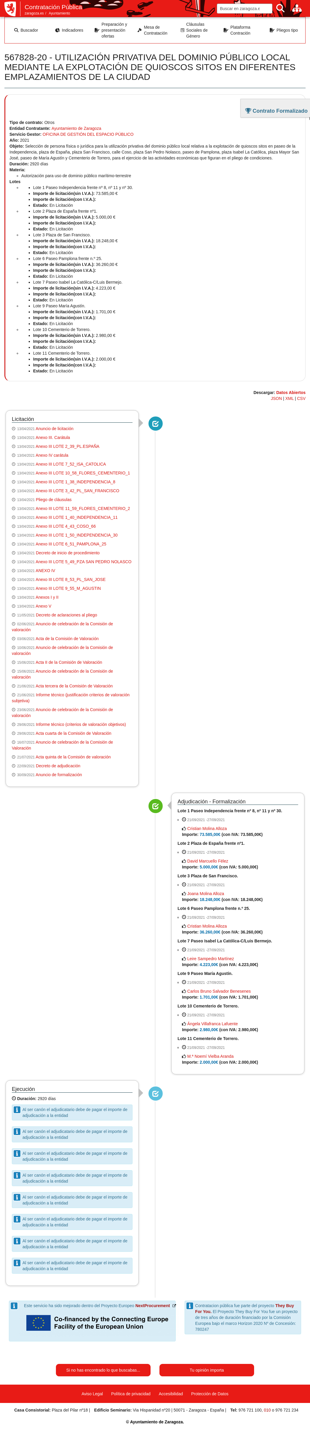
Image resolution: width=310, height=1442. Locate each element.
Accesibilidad (171, 1393)
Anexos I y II (47, 597)
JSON (276, 398)
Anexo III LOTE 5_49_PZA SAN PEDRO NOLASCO (84, 561)
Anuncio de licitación (55, 428)
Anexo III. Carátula (53, 437)
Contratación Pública (53, 7)
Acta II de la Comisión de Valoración (69, 662)
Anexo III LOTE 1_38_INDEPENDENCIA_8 (75, 481)
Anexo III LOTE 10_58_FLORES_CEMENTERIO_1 (83, 473)
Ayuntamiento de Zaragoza (76, 128)
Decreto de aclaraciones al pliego (66, 615)
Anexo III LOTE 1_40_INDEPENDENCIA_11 (77, 517)
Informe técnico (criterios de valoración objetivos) (81, 724)
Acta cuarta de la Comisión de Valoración (74, 733)
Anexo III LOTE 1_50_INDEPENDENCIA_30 (77, 535)
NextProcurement (152, 1305)
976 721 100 (249, 1410)
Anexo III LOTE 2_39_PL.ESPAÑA (67, 446)
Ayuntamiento (59, 13)
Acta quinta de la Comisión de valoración (73, 757)
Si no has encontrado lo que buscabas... (103, 1370)
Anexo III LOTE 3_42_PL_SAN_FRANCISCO (77, 490)
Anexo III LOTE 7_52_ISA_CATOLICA (71, 464)
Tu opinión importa (207, 1370)
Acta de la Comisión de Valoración (67, 638)
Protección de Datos (209, 1393)
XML (289, 398)
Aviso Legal (92, 1393)
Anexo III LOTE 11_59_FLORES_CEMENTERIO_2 (83, 508)
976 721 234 (286, 1410)
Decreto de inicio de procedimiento (68, 552)
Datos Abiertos (291, 392)
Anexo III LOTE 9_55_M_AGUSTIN (68, 588)
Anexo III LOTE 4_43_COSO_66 (66, 526)
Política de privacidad (131, 1393)
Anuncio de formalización (59, 774)
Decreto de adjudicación (58, 765)
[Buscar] (280, 8)
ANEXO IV (45, 570)
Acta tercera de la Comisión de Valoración (74, 686)
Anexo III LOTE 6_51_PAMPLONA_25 (71, 544)
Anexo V (43, 606)
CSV (301, 398)
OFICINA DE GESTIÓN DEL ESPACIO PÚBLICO (88, 134)
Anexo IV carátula (52, 455)
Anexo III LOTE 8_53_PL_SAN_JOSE (71, 579)
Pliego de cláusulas (54, 499)
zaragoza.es (34, 13)
